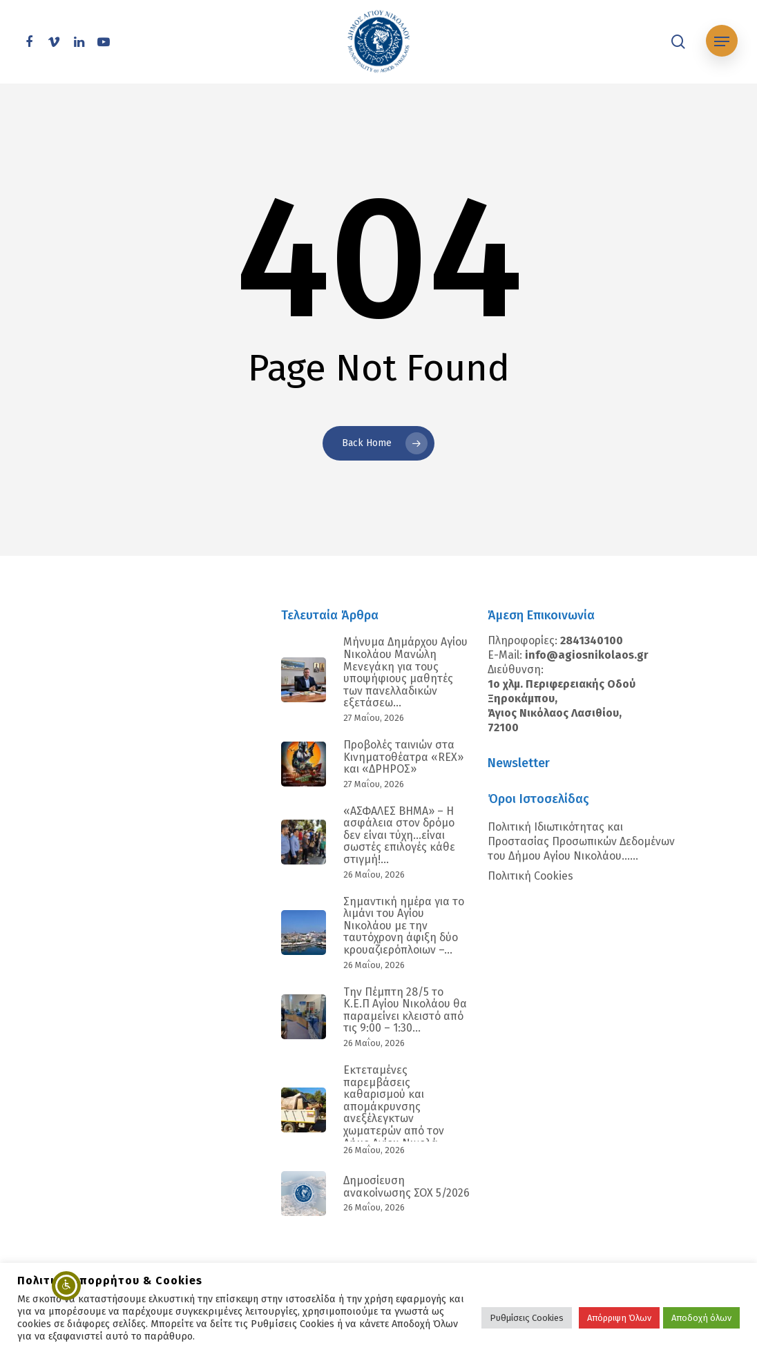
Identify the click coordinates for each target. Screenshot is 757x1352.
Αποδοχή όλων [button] (701, 1318)
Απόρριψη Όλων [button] (619, 1318)
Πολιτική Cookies (530, 875)
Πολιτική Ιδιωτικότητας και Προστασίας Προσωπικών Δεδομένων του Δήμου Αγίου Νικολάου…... (581, 841)
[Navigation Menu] (722, 42)
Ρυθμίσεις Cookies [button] (527, 1318)
